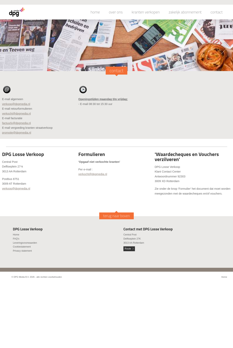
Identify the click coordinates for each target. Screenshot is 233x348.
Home (16, 234)
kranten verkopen (146, 12)
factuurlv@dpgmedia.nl (16, 123)
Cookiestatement (22, 246)
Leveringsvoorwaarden (25, 242)
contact (217, 12)
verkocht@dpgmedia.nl (16, 113)
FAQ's (16, 238)
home (95, 12)
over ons (116, 12)
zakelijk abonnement (185, 12)
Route (128, 248)
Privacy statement (22, 250)
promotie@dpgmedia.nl (16, 132)
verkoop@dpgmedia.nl (16, 104)
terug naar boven (116, 216)
